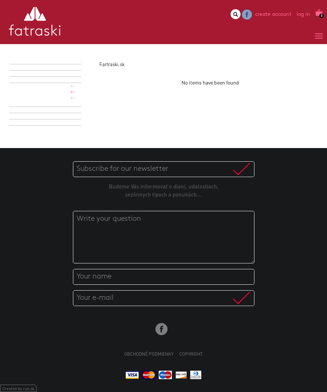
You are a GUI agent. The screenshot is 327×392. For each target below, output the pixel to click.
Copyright (191, 354)
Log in (303, 14)
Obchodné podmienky (148, 354)
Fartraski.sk (112, 64)
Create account (273, 14)
